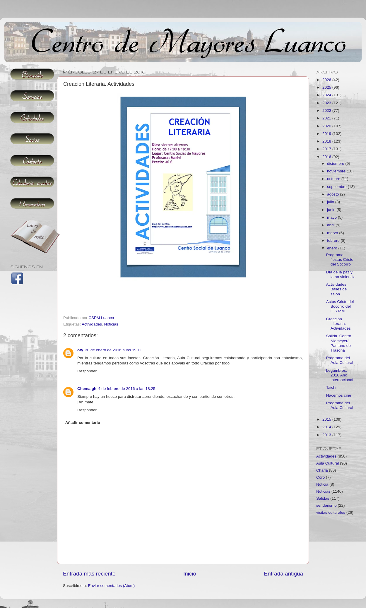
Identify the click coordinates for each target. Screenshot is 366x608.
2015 (327, 419)
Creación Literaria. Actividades (338, 323)
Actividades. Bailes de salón (337, 289)
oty (80, 350)
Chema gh (86, 388)
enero (332, 248)
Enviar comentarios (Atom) (111, 585)
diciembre (336, 163)
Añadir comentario (82, 422)
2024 (327, 95)
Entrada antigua (283, 574)
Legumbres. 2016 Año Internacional (339, 375)
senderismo (326, 505)
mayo (332, 217)
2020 (327, 126)
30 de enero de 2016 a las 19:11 (113, 350)
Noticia (322, 484)
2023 (327, 103)
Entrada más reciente (89, 574)
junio (331, 210)
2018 (327, 141)
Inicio (189, 574)
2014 (327, 427)
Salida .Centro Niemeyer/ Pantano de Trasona (338, 343)
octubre (334, 179)
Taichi (331, 387)
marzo (333, 233)
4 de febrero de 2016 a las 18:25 (126, 388)
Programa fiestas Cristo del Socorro (339, 259)
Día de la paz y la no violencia (341, 274)
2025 (327, 87)
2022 (327, 110)
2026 (327, 80)
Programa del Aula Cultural (339, 360)
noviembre (337, 171)
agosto (333, 194)
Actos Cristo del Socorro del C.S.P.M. (340, 306)
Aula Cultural (327, 463)
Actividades (92, 324)
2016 (327, 157)
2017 (327, 149)
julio (331, 202)
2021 (327, 118)
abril (331, 225)
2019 (327, 133)
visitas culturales (330, 512)
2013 (327, 435)
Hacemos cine (338, 395)
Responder (87, 371)
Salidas (322, 498)
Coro (320, 477)
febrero (334, 240)
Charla (322, 470)
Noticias (111, 324)
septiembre (337, 186)
